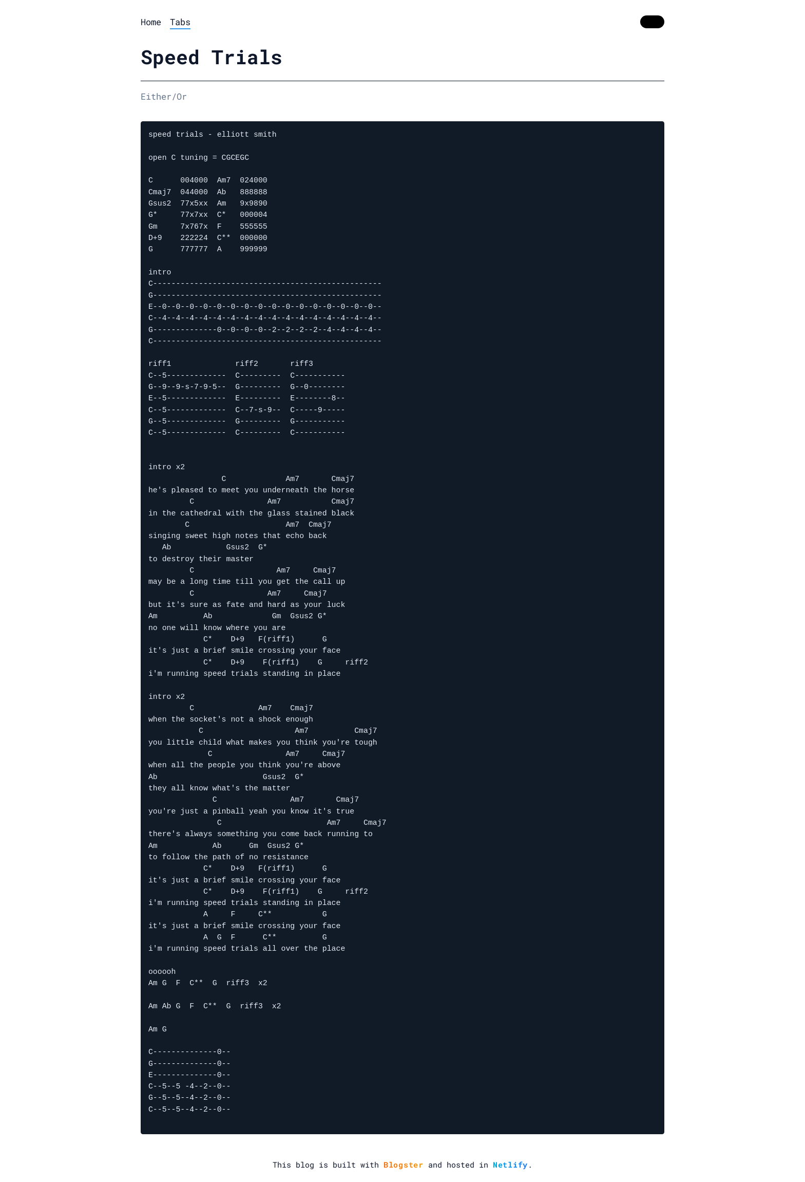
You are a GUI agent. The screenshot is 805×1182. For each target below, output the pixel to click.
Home (151, 22)
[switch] (652, 22)
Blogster (404, 1164)
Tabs (180, 22)
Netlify (510, 1164)
